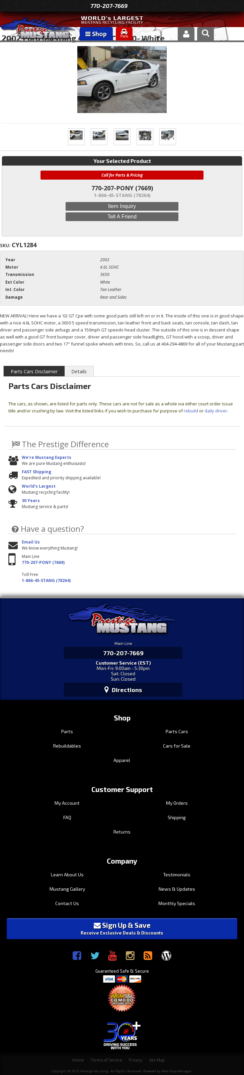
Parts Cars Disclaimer (34, 371)
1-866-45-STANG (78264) (46, 580)
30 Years (31, 500)
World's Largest (39, 486)
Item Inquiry (122, 206)
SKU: (6, 245)
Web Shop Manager (176, 1071)
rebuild (191, 411)
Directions (123, 689)
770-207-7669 (109, 5)
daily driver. (216, 411)
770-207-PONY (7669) (43, 562)
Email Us (31, 542)
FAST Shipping (36, 472)
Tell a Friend (122, 216)
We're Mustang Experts (46, 457)
